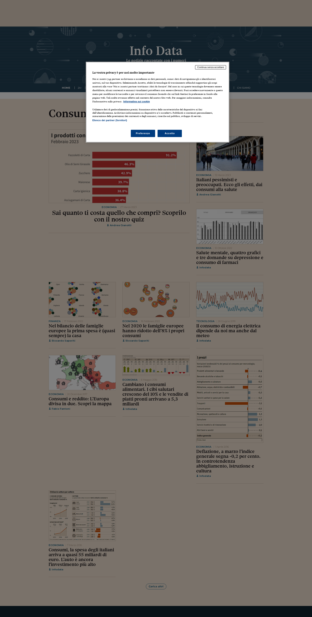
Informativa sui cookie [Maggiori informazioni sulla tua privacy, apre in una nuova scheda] (136, 101)
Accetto (170, 133)
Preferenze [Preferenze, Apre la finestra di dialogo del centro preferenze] (143, 133)
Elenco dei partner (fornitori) (109, 120)
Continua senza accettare (210, 67)
